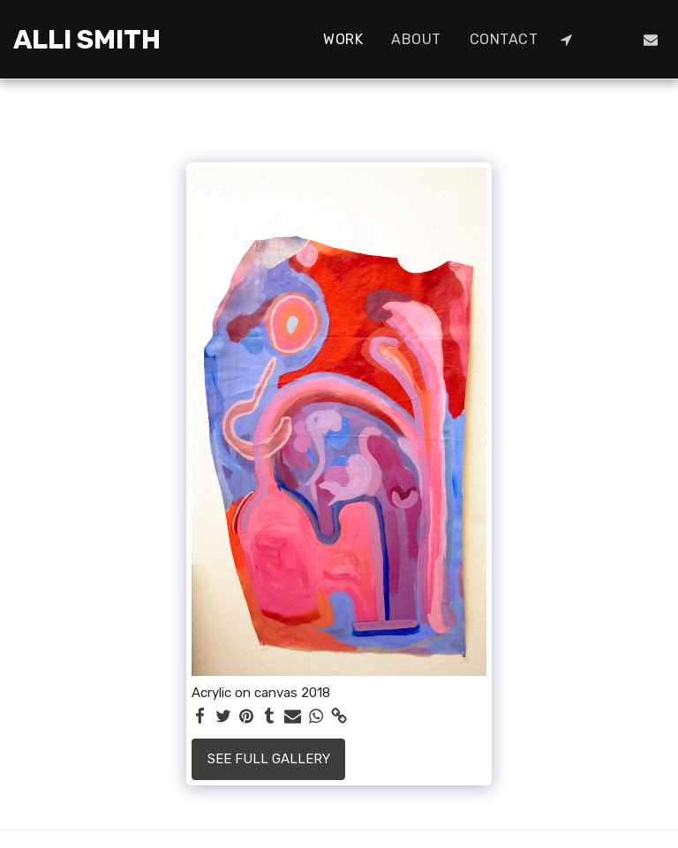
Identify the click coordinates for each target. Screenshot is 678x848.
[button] (566, 40)
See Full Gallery (268, 759)
